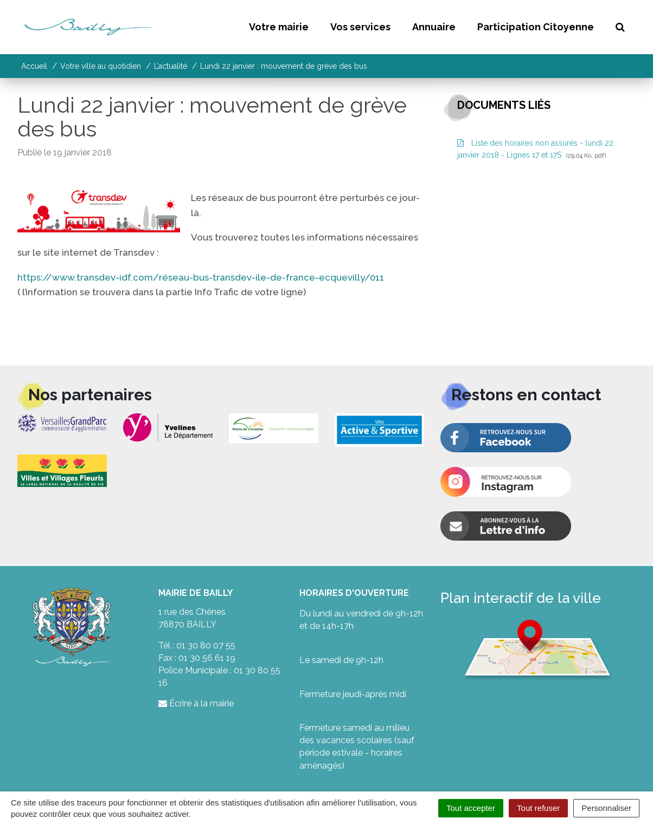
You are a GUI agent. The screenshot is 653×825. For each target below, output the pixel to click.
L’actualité (170, 66)
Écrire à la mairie (196, 703)
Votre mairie (279, 27)
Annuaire (434, 27)
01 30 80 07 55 (205, 645)
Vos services (360, 27)
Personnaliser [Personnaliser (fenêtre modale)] (606, 808)
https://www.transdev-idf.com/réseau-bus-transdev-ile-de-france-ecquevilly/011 (201, 277)
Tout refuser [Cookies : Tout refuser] (538, 808)
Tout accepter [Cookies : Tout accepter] (470, 808)
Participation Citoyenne (535, 27)
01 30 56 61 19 (206, 658)
